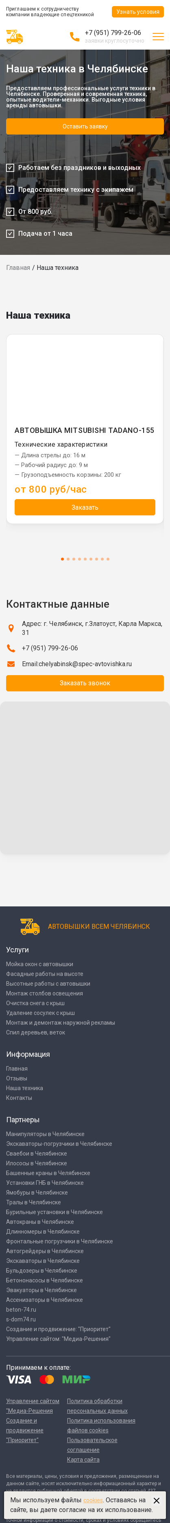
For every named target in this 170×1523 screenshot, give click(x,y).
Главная (18, 268)
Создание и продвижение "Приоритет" (25, 1430)
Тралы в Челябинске (33, 1202)
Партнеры (23, 1119)
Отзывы (16, 1078)
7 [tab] (96, 559)
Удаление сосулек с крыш (40, 1013)
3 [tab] (73, 559)
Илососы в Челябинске (36, 1163)
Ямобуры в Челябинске (37, 1192)
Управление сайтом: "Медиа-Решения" (58, 1339)
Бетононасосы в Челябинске (44, 1280)
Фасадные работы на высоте (44, 974)
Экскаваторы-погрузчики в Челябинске (59, 1144)
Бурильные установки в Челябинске (54, 1212)
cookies (93, 1500)
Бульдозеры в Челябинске (41, 1270)
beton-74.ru (21, 1309)
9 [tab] (108, 559)
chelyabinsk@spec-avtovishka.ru (85, 664)
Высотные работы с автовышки (48, 983)
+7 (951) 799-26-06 (113, 33)
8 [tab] (102, 559)
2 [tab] (68, 559)
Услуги (17, 949)
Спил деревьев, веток (35, 1032)
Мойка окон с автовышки (39, 964)
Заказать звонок (85, 683)
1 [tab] (62, 559)
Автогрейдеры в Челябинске (45, 1251)
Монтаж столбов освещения (44, 993)
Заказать (85, 507)
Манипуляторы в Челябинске (45, 1134)
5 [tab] (85, 559)
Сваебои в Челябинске (36, 1153)
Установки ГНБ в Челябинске (45, 1183)
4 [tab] (79, 559)
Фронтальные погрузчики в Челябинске (59, 1241)
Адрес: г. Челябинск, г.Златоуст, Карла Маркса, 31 (92, 628)
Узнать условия (137, 12)
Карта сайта (83, 1459)
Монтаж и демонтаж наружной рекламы (60, 1022)
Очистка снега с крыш (35, 1003)
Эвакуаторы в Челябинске (41, 1290)
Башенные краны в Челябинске (48, 1173)
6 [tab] (90, 559)
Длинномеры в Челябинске (43, 1231)
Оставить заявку (85, 126)
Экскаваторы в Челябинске (43, 1261)
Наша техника (24, 1088)
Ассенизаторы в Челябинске (44, 1300)
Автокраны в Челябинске (40, 1222)
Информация (28, 1054)
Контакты (19, 1098)
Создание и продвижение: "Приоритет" (58, 1329)
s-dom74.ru (21, 1319)
